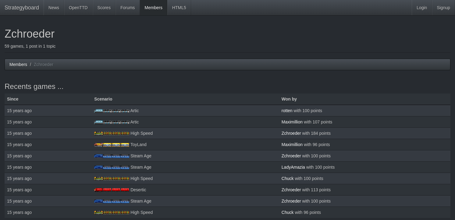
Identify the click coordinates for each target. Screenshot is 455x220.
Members (153, 7)
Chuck (288, 178)
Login (422, 7)
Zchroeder (291, 133)
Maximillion (292, 121)
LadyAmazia (293, 167)
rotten (287, 110)
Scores (104, 7)
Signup (443, 7)
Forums (127, 7)
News (53, 7)
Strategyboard (22, 8)
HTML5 (179, 7)
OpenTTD (78, 7)
